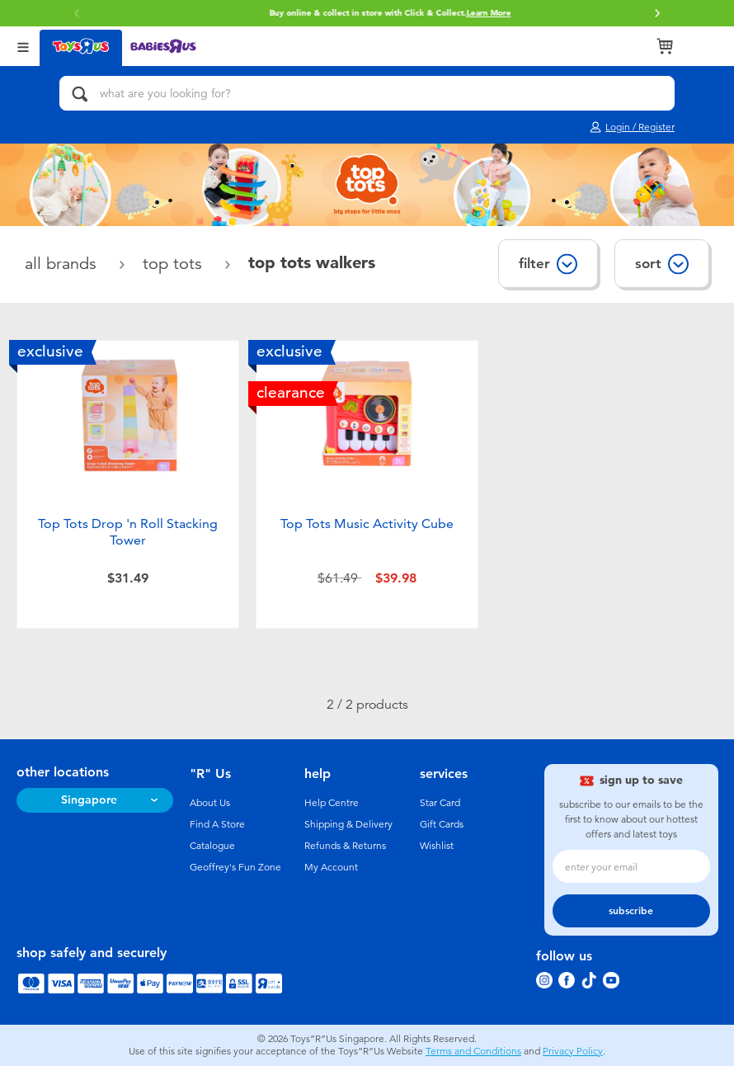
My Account (331, 867)
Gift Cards (441, 824)
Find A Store (217, 824)
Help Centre (331, 803)
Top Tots (175, 263)
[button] (657, 13)
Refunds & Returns (345, 845)
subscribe (631, 911)
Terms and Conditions (473, 1051)
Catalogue (212, 845)
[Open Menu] (23, 45)
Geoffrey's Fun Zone (235, 867)
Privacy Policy (573, 1051)
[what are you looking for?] (367, 93)
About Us (210, 803)
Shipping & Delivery (348, 824)
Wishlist (437, 845)
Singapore (89, 800)
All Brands (63, 263)
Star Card (440, 803)
